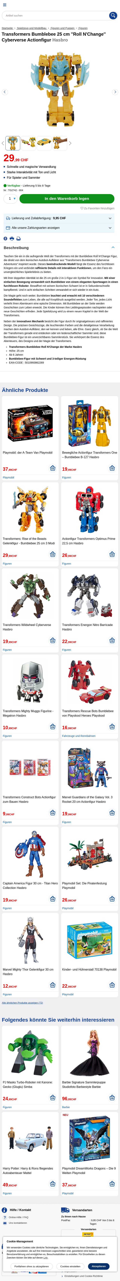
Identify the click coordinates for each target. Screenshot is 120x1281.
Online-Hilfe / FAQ (18, 1217)
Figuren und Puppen (62, 28)
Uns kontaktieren (18, 1223)
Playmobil (8, 477)
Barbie (66, 1107)
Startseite (7, 28)
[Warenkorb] (113, 5)
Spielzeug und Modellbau (31, 28)
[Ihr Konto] (104, 5)
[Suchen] (113, 15)
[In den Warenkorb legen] (66, 198)
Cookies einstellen (70, 1266)
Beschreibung (16, 248)
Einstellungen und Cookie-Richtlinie (83, 1276)
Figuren (82, 28)
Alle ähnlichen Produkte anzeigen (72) (22, 1002)
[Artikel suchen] (60, 15)
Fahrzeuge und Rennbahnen (78, 735)
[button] (59, 218)
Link (46, 1257)
